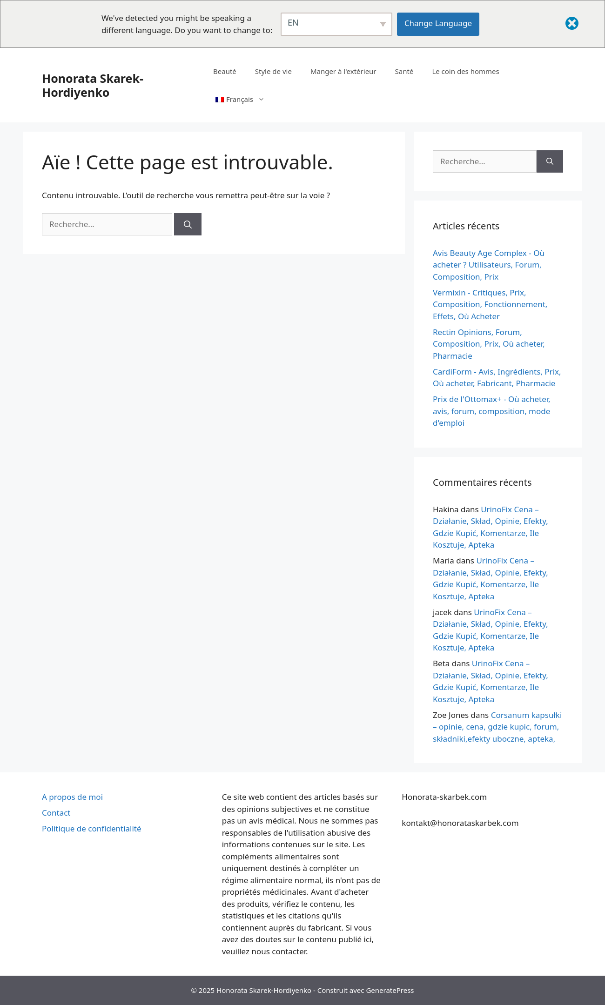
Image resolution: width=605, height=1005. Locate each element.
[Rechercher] (188, 224)
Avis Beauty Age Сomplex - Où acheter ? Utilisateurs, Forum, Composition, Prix (488, 265)
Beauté (224, 71)
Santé (404, 71)
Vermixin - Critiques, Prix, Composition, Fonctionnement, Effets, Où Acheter (490, 304)
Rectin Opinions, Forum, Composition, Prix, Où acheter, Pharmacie (489, 344)
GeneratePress (390, 990)
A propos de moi (72, 796)
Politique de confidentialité (91, 828)
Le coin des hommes (465, 71)
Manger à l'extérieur (343, 71)
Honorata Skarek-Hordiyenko (92, 85)
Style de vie (273, 71)
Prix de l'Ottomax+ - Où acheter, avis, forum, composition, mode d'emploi (492, 411)
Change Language (438, 23)
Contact (56, 812)
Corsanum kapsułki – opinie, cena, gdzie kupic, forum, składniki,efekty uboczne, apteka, (497, 727)
